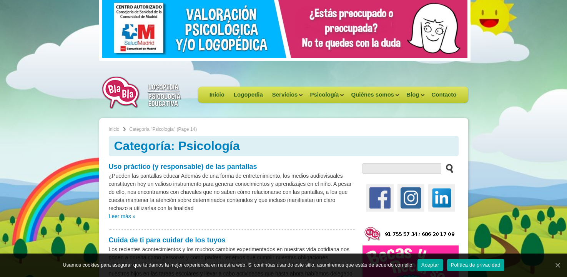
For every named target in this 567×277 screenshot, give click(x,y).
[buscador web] (401, 168)
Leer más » (122, 216)
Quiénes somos (372, 97)
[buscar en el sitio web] (447, 168)
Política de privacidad (475, 265)
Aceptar (430, 265)
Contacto (444, 94)
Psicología (324, 97)
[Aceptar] (557, 265)
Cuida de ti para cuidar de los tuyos (167, 240)
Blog (413, 97)
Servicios (285, 97)
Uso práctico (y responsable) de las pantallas (183, 166)
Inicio (217, 94)
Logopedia (248, 94)
